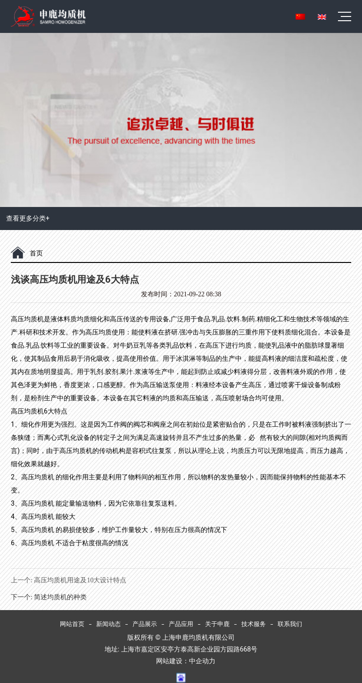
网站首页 (72, 623)
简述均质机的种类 (60, 597)
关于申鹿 (217, 623)
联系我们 (290, 623)
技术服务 (253, 623)
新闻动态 (108, 623)
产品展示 (144, 623)
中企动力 (202, 661)
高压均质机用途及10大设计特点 (80, 580)
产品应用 (181, 623)
